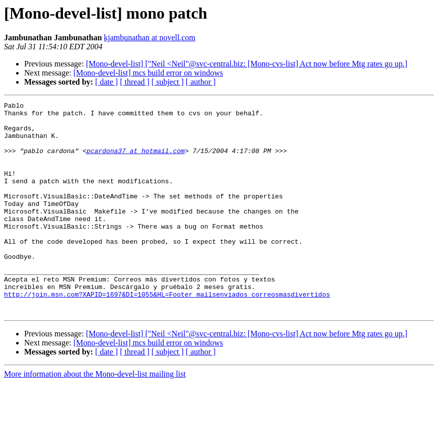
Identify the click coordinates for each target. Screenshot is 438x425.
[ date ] (106, 82)
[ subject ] (168, 82)
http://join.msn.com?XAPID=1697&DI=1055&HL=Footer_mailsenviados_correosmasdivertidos (167, 333)
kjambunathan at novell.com (149, 37)
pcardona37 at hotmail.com (136, 161)
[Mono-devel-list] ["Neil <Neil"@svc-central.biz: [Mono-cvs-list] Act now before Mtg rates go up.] (246, 63)
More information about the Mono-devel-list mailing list (95, 416)
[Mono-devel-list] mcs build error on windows (148, 72)
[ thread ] (135, 82)
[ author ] (201, 82)
